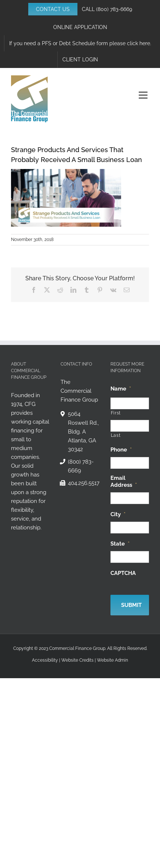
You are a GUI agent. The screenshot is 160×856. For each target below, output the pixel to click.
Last (116, 435)
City (118, 514)
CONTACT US (53, 9)
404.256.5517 (83, 483)
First (116, 413)
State (120, 543)
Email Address (123, 482)
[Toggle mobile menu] (144, 95)
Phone (121, 449)
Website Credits (77, 660)
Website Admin (112, 660)
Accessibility (45, 660)
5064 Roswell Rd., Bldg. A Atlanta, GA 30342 (83, 432)
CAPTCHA (123, 573)
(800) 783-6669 (114, 9)
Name (120, 388)
